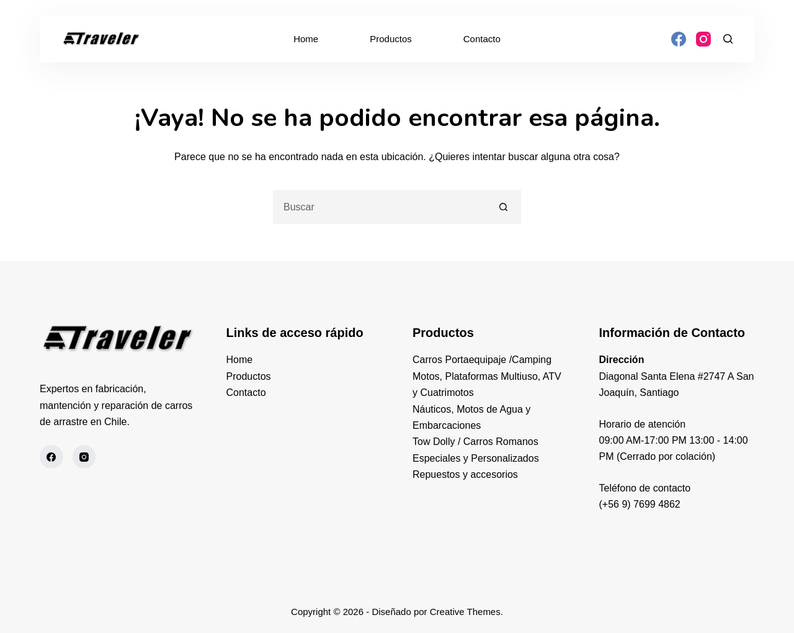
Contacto (482, 39)
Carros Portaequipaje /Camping (482, 359)
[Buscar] (728, 38)
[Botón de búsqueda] (504, 207)
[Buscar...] (380, 207)
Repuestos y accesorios (465, 474)
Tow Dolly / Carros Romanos (475, 441)
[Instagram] (703, 39)
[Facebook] (678, 39)
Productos (391, 39)
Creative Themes (465, 611)
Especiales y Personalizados (476, 458)
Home (305, 39)
